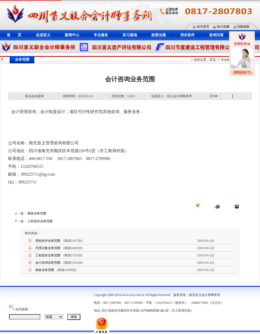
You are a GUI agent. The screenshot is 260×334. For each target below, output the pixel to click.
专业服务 (101, 35)
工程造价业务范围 (40, 221)
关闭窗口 (245, 206)
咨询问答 (216, 35)
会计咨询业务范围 (47, 262)
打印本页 (226, 206)
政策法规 (158, 35)
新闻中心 (72, 35)
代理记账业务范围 (47, 248)
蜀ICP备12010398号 (207, 310)
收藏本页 (207, 206)
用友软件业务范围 (47, 241)
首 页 (14, 35)
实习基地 (129, 35)
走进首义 (43, 35)
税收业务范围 (37, 213)
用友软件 (187, 35)
